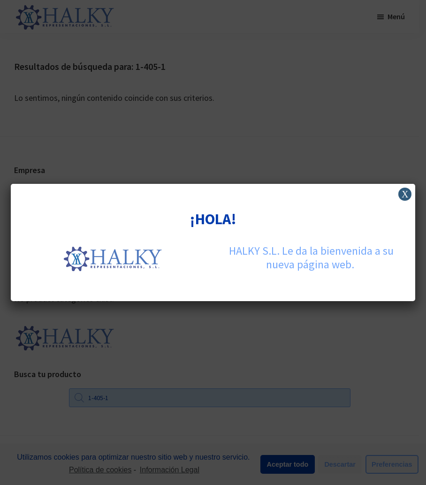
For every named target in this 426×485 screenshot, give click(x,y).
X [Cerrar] (405, 194)
